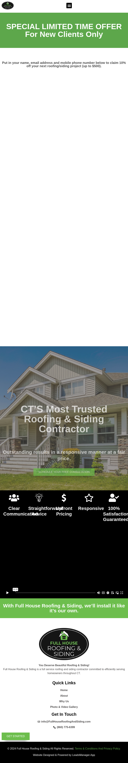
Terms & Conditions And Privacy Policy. (98, 748)
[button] (69, 5)
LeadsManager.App (83, 755)
